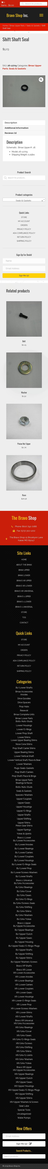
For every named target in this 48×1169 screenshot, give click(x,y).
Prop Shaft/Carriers (24, 772)
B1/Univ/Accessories (24, 883)
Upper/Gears (24, 803)
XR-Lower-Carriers (24, 984)
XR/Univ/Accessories (24, 1023)
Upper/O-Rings (24, 811)
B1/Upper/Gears (24, 938)
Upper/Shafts (24, 815)
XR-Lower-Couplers (24, 988)
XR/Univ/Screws (24, 1043)
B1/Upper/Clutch (24, 934)
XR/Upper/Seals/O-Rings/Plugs (24, 1090)
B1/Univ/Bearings (24, 887)
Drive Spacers (24, 702)
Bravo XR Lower (24, 586)
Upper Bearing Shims (24, 752)
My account (24, 221)
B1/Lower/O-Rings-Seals (24, 864)
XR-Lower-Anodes (24, 977)
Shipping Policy (24, 241)
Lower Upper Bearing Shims (24, 740)
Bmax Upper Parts (17, 26)
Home (5, 26)
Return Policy (24, 237)
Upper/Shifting (24, 819)
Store (24, 217)
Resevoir (24, 710)
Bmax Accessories (24, 691)
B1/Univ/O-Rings (24, 899)
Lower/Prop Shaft (24, 733)
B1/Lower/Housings (24, 860)
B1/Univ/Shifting (24, 907)
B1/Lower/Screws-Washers (24, 872)
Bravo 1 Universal (24, 607)
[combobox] (24, 199)
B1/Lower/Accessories (24, 840)
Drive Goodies (24, 698)
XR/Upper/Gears (24, 1082)
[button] (41, 79)
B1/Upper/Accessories (24, 926)
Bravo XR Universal (24, 591)
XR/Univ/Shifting (24, 1047)
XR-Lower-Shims (24, 1012)
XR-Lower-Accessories (24, 973)
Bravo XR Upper (24, 581)
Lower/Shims (24, 737)
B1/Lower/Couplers (24, 856)
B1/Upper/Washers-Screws (24, 962)
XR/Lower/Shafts (24, 1016)
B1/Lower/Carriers (24, 852)
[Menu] (41, 15)
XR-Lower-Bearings (24, 981)
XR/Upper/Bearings (24, 1074)
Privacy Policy (24, 229)
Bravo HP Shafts (24, 966)
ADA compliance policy (24, 233)
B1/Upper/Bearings (24, 930)
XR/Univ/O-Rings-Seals (24, 1039)
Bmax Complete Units (24, 714)
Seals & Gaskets (33, 26)
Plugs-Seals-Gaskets (24, 768)
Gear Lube (24, 1106)
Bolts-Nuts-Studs (24, 721)
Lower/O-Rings (24, 729)
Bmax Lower (24, 575)
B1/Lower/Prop (24, 868)
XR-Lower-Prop (24, 1004)
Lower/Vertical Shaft (24, 756)
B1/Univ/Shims (24, 911)
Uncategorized (24, 1114)
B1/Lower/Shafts (24, 687)
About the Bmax (24, 565)
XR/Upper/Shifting (24, 1094)
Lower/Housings (24, 725)
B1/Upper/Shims (24, 958)
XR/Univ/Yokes (24, 1063)
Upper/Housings (24, 807)
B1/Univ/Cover (24, 891)
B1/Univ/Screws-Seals (24, 903)
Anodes (24, 694)
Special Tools (24, 1110)
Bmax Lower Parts (24, 718)
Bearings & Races (24, 783)
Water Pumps (24, 1118)
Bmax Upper (24, 570)
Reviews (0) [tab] (11, 133)
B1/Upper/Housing (24, 942)
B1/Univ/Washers (24, 915)
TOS (24, 617)
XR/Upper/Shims (24, 1098)
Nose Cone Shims (24, 744)
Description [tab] (11, 123)
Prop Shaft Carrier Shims (24, 748)
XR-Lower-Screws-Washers (24, 1008)
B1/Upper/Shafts (24, 950)
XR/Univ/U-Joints (24, 1055)
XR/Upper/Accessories (24, 1070)
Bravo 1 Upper (24, 596)
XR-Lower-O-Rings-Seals (24, 1000)
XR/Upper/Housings (24, 1086)
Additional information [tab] (16, 128)
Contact (24, 623)
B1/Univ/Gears (24, 895)
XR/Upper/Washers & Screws (24, 1102)
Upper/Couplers (24, 799)
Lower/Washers (24, 764)
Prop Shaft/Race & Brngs (24, 776)
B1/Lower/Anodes (24, 844)
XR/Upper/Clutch (24, 1078)
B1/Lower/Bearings (24, 848)
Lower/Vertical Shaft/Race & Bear (24, 760)
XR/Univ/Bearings (24, 1027)
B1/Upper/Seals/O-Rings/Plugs (24, 946)
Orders (24, 225)
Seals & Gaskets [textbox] (28, 201)
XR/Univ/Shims (24, 1051)
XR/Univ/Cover (24, 1031)
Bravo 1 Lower (24, 602)
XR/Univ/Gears (24, 1035)
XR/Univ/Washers (24, 1059)
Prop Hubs (24, 706)
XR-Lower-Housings (24, 996)
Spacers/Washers (24, 795)
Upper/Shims (24, 823)
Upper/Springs (24, 830)
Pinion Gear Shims (24, 825)
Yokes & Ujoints (24, 833)
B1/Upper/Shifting (24, 954)
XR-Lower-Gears (24, 992)
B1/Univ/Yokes (24, 919)
